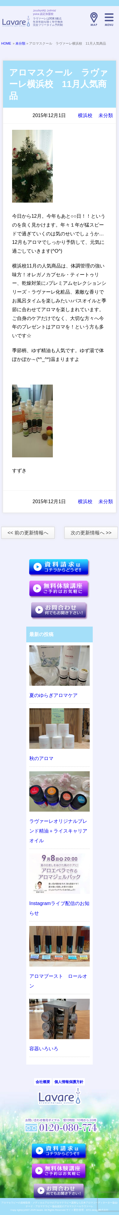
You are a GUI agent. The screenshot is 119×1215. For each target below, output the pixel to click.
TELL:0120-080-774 (78, 19)
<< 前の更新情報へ (28, 532)
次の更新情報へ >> (91, 532)
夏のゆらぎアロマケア (53, 695)
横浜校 (85, 115)
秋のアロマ (41, 758)
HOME (6, 43)
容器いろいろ (43, 1048)
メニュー (109, 19)
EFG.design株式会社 (97, 1210)
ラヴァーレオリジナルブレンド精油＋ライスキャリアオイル (58, 831)
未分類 (20, 43)
